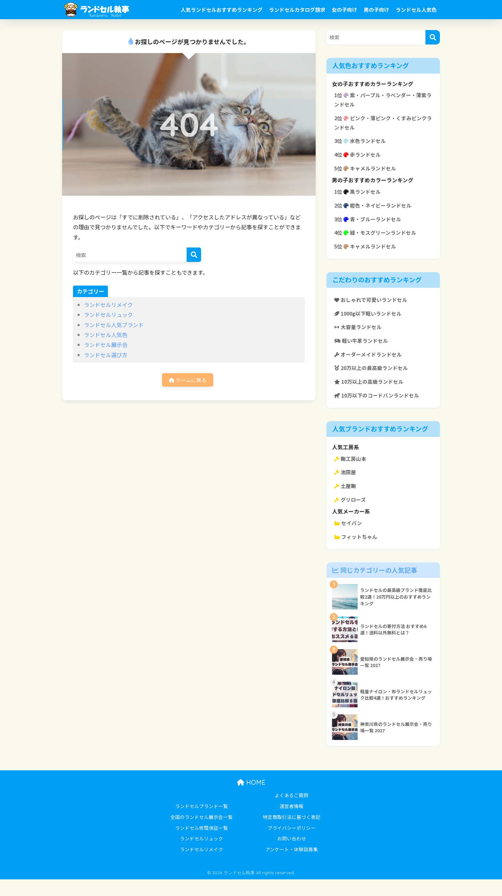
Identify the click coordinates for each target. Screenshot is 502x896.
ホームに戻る (187, 381)
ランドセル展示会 (105, 345)
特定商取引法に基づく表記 (291, 833)
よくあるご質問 (291, 811)
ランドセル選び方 (105, 355)
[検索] (194, 255)
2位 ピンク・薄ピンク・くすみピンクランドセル (380, 125)
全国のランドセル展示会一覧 (201, 833)
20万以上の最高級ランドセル (373, 379)
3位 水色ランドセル (361, 144)
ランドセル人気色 (416, 9)
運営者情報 (291, 822)
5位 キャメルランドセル (367, 173)
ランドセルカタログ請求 (297, 9)
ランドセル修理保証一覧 (201, 844)
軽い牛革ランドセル (362, 351)
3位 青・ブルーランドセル (369, 225)
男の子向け (376, 9)
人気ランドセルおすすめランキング (222, 9)
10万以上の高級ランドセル (371, 393)
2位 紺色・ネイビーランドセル (375, 211)
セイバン (349, 539)
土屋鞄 (345, 500)
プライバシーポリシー (292, 844)
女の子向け (344, 9)
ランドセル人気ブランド (114, 325)
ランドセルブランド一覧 (201, 822)
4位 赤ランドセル (359, 158)
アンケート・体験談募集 (291, 865)
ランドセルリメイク (108, 305)
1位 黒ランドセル (359, 196)
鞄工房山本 (351, 472)
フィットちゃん (357, 553)
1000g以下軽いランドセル (370, 322)
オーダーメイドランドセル (370, 365)
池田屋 (345, 486)
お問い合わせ (291, 855)
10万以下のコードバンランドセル (379, 408)
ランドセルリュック (108, 314)
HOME (251, 799)
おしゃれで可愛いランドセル (372, 308)
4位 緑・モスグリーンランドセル (377, 239)
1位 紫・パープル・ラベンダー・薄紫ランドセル (383, 100)
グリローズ (351, 515)
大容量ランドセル (359, 336)
